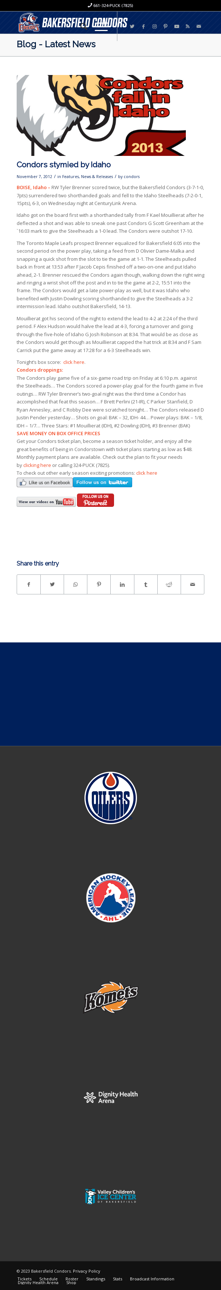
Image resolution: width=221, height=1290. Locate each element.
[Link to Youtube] (176, 26)
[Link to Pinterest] (165, 26)
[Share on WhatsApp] (75, 584)
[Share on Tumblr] (145, 584)
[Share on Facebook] (28, 584)
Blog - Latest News (56, 44)
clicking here (37, 465)
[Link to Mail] (198, 26)
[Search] (80, 26)
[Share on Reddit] (169, 584)
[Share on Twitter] (52, 584)
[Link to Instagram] (154, 26)
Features (70, 176)
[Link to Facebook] (143, 26)
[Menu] (97, 26)
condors (132, 176)
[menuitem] (80, 26)
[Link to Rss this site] (187, 26)
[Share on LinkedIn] (122, 584)
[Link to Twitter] (132, 26)
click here (73, 362)
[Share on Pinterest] (98, 584)
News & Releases (97, 176)
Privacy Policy (86, 1271)
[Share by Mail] (192, 584)
